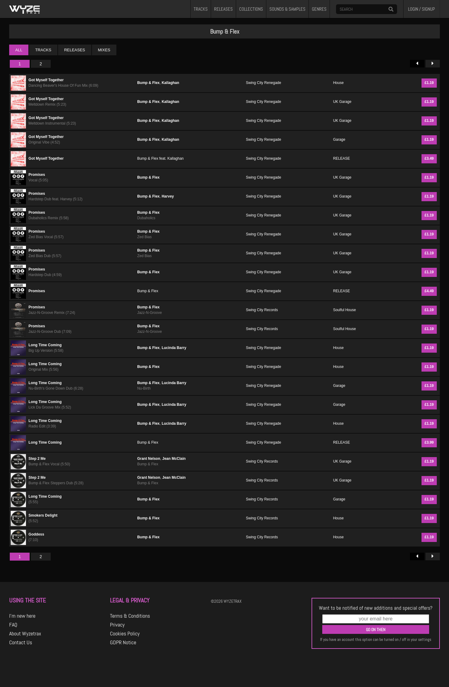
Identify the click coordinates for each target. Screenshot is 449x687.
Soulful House (344, 310)
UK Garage (342, 102)
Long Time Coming (44, 345)
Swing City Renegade (263, 83)
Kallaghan (170, 83)
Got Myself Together (46, 80)
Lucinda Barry (174, 348)
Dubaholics (146, 218)
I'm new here (22, 616)
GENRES (319, 9)
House (338, 83)
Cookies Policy (125, 633)
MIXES (104, 50)
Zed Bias (144, 237)
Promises (36, 175)
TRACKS (201, 9)
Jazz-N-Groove (149, 313)
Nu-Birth (144, 388)
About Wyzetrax (25, 633)
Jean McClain (174, 458)
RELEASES (223, 9)
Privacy (117, 624)
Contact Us (20, 642)
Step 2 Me (37, 458)
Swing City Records (262, 310)
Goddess (36, 534)
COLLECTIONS (251, 9)
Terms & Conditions (130, 616)
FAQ (13, 624)
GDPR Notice (123, 642)
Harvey (168, 196)
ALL (18, 50)
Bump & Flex (148, 83)
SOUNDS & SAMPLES (287, 9)
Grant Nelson (148, 458)
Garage (339, 139)
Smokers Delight (42, 515)
